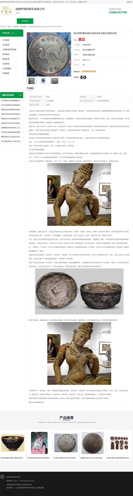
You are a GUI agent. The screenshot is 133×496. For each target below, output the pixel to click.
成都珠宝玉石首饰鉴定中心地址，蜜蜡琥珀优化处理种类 (11, 118)
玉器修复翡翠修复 (9, 49)
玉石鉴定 (5, 40)
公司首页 (8, 21)
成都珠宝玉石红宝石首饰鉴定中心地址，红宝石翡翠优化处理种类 (11, 123)
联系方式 (108, 21)
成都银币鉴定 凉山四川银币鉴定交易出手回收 (96, 458)
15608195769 (88, 71)
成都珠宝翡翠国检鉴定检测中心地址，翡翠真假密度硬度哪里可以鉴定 (11, 109)
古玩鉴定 (5, 45)
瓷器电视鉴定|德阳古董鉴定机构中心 (13, 458)
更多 (20, 95)
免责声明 (26, 488)
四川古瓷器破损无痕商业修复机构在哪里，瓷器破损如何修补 (11, 105)
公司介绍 (58, 21)
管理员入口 (33, 488)
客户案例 (91, 21)
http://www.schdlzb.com (36, 402)
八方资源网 (19, 488)
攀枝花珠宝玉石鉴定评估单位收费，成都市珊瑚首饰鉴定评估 (11, 137)
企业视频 (41, 21)
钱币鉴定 (23, 26)
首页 (9, 26)
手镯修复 (5, 73)
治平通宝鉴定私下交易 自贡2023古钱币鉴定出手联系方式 (11, 141)
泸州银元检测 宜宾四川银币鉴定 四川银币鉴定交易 (71, 458)
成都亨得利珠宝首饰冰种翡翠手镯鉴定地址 (11, 114)
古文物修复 (6, 68)
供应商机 (25, 21)
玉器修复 (5, 64)
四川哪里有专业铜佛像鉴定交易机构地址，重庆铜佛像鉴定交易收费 (11, 100)
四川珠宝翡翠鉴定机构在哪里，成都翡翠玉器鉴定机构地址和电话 (11, 132)
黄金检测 (5, 59)
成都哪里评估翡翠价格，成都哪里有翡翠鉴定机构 (11, 128)
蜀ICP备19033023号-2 (27, 481)
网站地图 (41, 488)
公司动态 (74, 21)
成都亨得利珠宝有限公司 (14, 484)
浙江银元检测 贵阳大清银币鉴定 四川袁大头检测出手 (45, 458)
